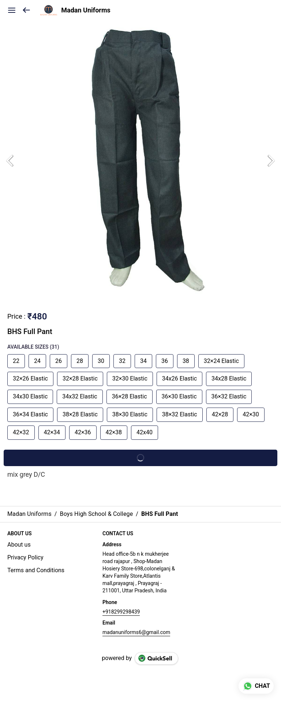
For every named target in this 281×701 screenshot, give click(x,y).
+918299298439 (121, 612)
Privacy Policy (25, 557)
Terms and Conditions (35, 570)
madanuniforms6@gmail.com (136, 632)
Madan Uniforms (85, 10)
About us (19, 544)
